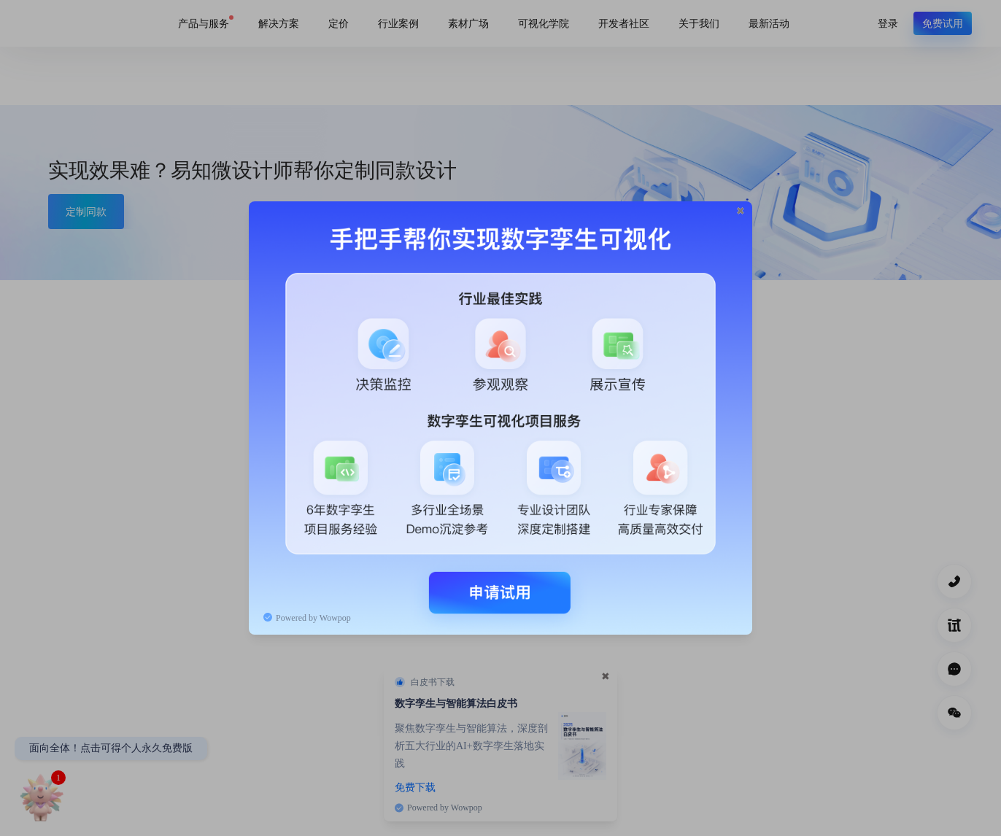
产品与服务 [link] (203, 22)
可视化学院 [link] (543, 23)
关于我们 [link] (699, 23)
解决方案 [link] (278, 23)
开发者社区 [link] (623, 23)
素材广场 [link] (468, 23)
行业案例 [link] (398, 23)
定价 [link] (338, 23)
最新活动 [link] (769, 23)
